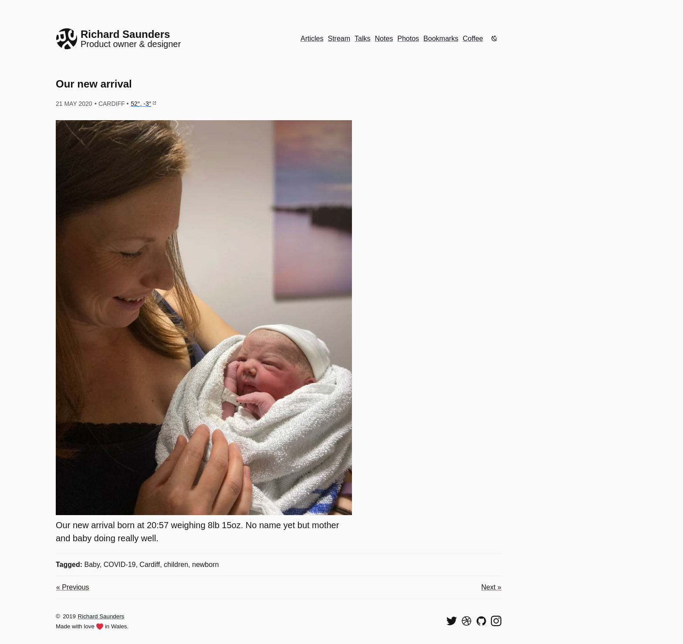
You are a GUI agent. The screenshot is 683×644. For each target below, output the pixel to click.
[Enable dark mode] (494, 38)
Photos (408, 38)
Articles (312, 38)
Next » (491, 587)
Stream (339, 38)
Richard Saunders (101, 616)
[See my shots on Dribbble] (466, 621)
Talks (362, 38)
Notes (384, 38)
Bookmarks (440, 38)
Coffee (473, 38)
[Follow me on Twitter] (451, 621)
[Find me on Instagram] (496, 621)
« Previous (72, 587)
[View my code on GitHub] (481, 621)
